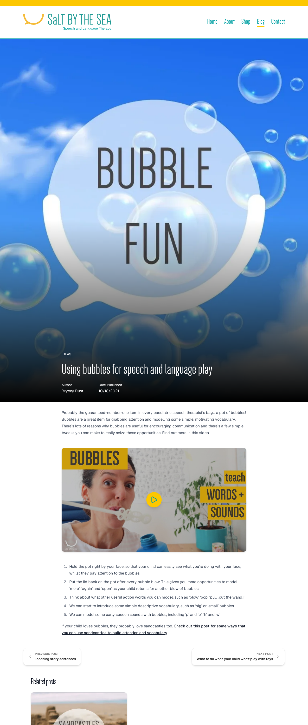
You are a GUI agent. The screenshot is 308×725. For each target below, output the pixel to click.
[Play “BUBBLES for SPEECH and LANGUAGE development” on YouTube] (154, 500)
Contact (278, 21)
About (229, 21)
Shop (245, 21)
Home (212, 21)
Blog (260, 21)
